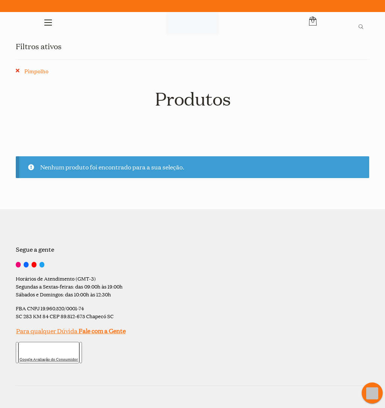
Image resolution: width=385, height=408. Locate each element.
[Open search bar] (361, 26)
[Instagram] (18, 265)
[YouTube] (34, 265)
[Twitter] (41, 265)
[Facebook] (26, 265)
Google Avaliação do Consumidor (49, 359)
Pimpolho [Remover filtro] (36, 71)
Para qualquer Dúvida (71, 330)
